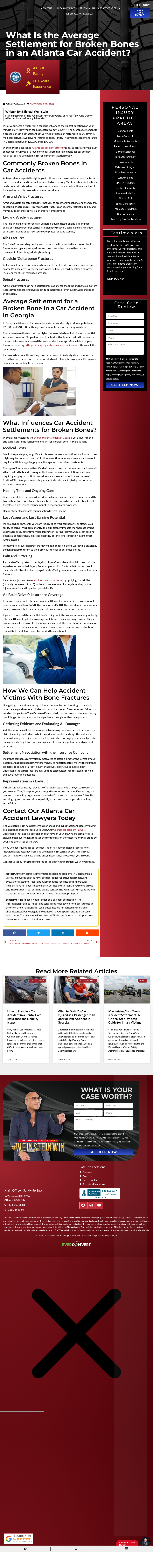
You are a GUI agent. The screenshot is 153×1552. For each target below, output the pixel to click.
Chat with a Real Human (128, 1544)
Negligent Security (125, 188)
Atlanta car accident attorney (48, 147)
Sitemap (113, 1235)
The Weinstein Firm (52, 1235)
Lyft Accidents (125, 177)
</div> (22, 1422)
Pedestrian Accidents (125, 146)
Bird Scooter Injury (125, 156)
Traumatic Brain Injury (125, 208)
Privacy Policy (88, 1235)
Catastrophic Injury (125, 167)
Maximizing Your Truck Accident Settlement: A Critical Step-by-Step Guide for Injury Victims (124, 1016)
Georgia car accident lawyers (69, 829)
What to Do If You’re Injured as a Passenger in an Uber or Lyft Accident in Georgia (76, 1016)
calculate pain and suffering (47, 580)
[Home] (25, 1549)
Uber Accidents (125, 214)
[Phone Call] (75, 1549)
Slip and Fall (125, 198)
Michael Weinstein (26, 111)
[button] (14, 932)
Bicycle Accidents (125, 151)
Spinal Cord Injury (125, 203)
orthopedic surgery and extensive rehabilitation (51, 345)
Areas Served (102, 1235)
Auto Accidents (38, 103)
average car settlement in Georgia (53, 437)
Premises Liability (125, 193)
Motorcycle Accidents (125, 141)
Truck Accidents (125, 135)
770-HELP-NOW (140, 4)
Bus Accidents (125, 162)
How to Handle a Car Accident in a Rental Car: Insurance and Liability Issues (24, 1016)
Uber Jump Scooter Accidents (125, 219)
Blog (51, 103)
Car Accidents (125, 130)
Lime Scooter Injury (125, 172)
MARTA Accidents (125, 182)
